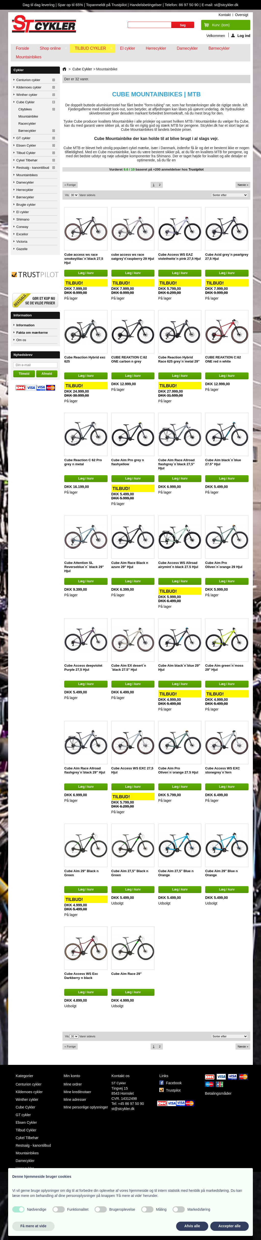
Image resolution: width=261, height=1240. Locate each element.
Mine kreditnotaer (77, 1092)
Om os (21, 340)
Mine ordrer (72, 1084)
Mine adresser (74, 1099)
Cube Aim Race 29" (126, 974)
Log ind (240, 35)
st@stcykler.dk (122, 1109)
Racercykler (27, 123)
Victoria (21, 241)
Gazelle (22, 249)
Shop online (51, 49)
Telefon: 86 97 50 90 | (183, 5)
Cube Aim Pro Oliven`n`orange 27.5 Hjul (178, 770)
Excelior (22, 234)
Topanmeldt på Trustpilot (107, 5)
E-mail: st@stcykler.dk (220, 5)
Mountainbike (28, 116)
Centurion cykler (28, 80)
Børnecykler (219, 48)
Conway (22, 227)
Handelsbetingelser (145, 5)
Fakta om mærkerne (32, 332)
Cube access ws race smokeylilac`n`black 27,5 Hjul (83, 259)
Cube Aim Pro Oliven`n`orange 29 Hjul (223, 565)
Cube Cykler (25, 102)
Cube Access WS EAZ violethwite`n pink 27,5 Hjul (179, 257)
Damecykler (187, 48)
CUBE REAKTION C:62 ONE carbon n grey (129, 359)
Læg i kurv (86, 273)
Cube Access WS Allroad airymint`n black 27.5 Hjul (178, 565)
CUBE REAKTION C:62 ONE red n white (223, 359)
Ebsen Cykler (26, 145)
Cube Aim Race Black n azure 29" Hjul (129, 565)
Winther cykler (26, 95)
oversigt (241, 15)
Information (23, 315)
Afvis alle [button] (192, 1226)
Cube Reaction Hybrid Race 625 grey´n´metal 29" (179, 359)
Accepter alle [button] (229, 1226)
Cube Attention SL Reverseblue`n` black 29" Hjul (84, 567)
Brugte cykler (26, 204)
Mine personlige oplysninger (85, 1107)
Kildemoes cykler (28, 87)
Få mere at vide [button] (33, 1226)
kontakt (224, 15)
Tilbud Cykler (91, 49)
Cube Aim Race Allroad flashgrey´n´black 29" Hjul (84, 770)
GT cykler (23, 138)
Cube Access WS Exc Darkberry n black (81, 976)
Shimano (22, 219)
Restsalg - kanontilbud (32, 168)
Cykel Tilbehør (26, 160)
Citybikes (25, 109)
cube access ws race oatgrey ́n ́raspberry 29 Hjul (132, 257)
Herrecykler (156, 48)
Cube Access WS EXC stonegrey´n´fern (222, 770)
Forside (22, 48)
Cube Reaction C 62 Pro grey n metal (83, 462)
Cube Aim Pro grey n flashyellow (127, 462)
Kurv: (221, 25)
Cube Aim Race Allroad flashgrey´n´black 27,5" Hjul (176, 464)
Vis (67, 195)
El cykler (127, 48)
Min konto (71, 1076)
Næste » (243, 184)
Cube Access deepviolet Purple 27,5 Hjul (83, 667)
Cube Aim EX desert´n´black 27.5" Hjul (128, 667)
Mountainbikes (29, 57)
